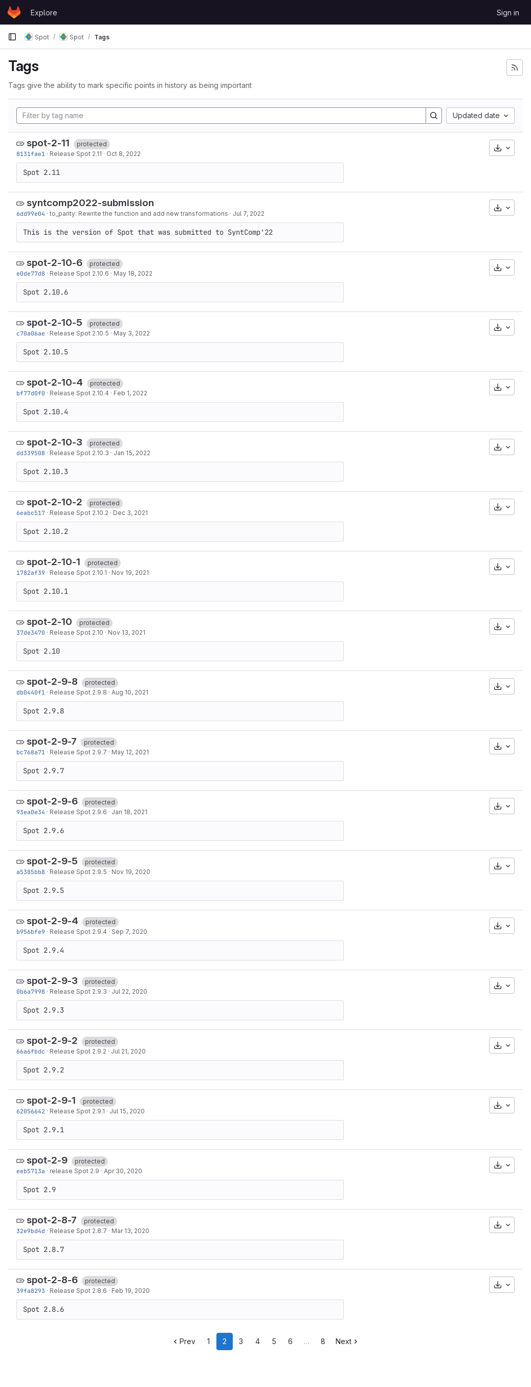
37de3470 (30, 632)
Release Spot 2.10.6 (79, 273)
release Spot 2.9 (74, 1171)
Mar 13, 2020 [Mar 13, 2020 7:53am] (130, 1231)
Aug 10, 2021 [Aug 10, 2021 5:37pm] (130, 692)
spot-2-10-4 (55, 382)
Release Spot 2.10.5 (79, 333)
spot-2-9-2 (52, 1040)
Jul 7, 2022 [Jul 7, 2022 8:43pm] (248, 213)
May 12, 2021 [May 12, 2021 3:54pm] (130, 752)
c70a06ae (30, 333)
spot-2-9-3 (52, 981)
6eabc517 (30, 513)
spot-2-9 (47, 1160)
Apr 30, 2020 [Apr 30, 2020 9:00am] (123, 1171)
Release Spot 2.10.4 (79, 393)
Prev (183, 1341)
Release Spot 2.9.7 (78, 752)
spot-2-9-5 (52, 861)
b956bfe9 (30, 931)
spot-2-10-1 (53, 562)
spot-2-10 (49, 622)
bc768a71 (30, 752)
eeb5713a (30, 1171)
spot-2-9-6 (52, 801)
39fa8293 (30, 1290)
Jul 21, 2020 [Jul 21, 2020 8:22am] (128, 1051)
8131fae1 (30, 154)
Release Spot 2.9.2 (78, 1051)
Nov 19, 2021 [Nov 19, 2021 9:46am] (130, 572)
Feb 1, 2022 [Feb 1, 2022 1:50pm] (130, 393)
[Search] (434, 115)
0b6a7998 (30, 991)
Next (348, 1341)
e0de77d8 (30, 273)
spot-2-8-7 (52, 1220)
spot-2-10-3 (54, 442)
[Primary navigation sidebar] (12, 37)
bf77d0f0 (30, 393)
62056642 (30, 1111)
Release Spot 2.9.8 (78, 692)
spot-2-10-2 (54, 502)
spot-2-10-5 (54, 322)
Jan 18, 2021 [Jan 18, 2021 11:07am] (129, 812)
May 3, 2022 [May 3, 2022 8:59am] (132, 333)
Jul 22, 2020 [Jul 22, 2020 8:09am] (129, 991)
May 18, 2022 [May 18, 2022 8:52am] (133, 273)
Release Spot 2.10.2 (79, 513)
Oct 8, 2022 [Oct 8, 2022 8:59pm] (123, 154)
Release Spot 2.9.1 (77, 1111)
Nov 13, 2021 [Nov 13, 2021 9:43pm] (126, 632)
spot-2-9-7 (52, 741)
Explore (44, 12)
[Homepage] (14, 12)
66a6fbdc (30, 1051)
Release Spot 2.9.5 (78, 872)
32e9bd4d (30, 1231)
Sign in (508, 12)
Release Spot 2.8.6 (78, 1290)
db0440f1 (30, 692)
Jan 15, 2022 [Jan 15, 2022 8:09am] (132, 453)
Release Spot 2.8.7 (78, 1231)
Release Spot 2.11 (76, 154)
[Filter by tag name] (221, 115)
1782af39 (30, 572)
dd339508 (30, 453)
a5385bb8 (30, 872)
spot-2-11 (48, 143)
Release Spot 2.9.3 (78, 991)
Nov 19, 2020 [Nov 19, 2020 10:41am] (131, 872)
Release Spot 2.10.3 (79, 453)
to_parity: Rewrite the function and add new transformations (139, 213)
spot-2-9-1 (51, 1100)
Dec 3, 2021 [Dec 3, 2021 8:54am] (130, 513)
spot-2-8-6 (52, 1280)
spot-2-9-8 (52, 681)
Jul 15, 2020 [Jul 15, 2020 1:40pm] (127, 1111)
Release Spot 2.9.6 (78, 812)
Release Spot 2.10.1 (78, 572)
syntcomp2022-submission (90, 203)
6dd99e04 (30, 213)
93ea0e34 (30, 812)
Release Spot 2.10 (76, 632)
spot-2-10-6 (54, 263)
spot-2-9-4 (52, 921)
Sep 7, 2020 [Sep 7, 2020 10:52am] (129, 931)
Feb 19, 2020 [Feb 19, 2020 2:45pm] (131, 1290)
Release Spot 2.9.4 (78, 931)
